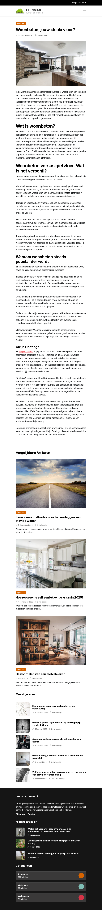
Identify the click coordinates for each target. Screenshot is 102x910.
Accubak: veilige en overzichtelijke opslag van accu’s (56, 740)
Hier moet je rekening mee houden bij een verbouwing (53, 707)
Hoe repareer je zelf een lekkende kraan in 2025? (49, 597)
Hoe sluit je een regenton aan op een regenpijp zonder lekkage (56, 724)
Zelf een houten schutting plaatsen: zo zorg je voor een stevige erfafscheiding (59, 773)
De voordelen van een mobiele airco (40, 674)
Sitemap (20, 814)
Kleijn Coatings (26, 351)
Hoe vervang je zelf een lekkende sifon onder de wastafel (57, 757)
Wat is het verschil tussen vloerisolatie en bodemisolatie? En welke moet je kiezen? (49, 830)
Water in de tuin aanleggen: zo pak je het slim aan (53, 853)
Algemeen (21, 23)
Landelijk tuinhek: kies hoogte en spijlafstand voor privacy (54, 842)
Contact (32, 814)
